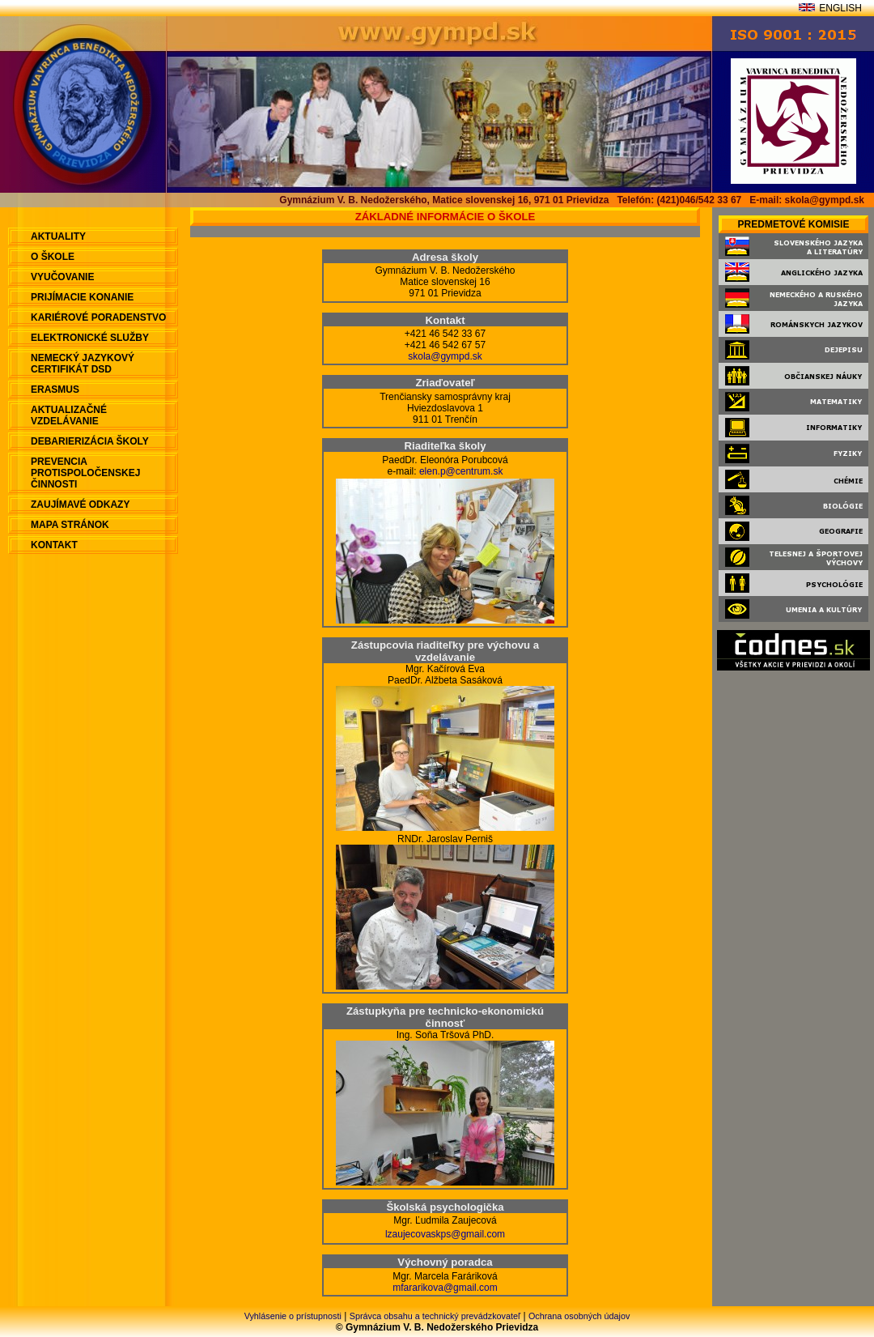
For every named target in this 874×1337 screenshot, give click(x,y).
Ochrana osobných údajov (579, 1316)
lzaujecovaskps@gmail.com (445, 1234)
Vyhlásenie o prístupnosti (293, 1316)
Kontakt (54, 545)
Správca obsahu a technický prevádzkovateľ (435, 1316)
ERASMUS (55, 389)
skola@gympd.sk (445, 356)
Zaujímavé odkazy (80, 504)
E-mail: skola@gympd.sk (806, 200)
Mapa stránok (70, 524)
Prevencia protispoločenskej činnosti (85, 473)
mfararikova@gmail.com (445, 1287)
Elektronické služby (90, 337)
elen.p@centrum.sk (461, 471)
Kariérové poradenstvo (98, 317)
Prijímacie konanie (82, 297)
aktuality (58, 236)
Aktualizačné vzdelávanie (69, 415)
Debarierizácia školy (90, 441)
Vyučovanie (62, 277)
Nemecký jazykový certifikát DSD (82, 363)
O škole (52, 256)
